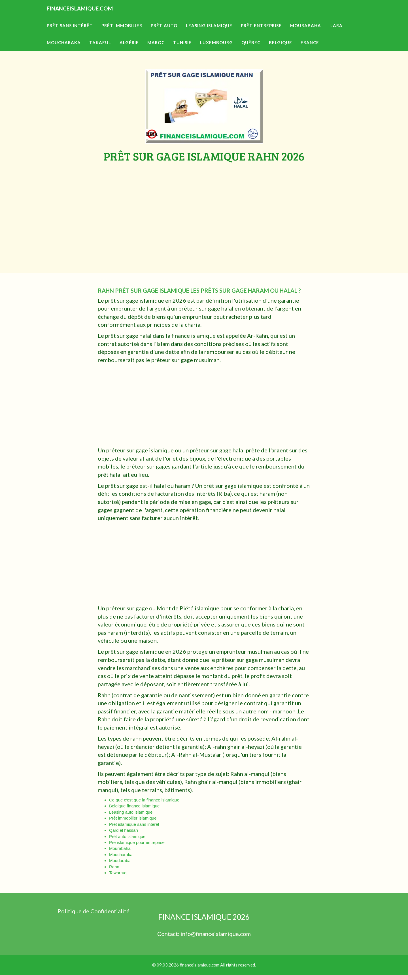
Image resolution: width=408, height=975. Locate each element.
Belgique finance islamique (134, 805)
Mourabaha (120, 848)
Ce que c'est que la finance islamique (144, 799)
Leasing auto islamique (130, 812)
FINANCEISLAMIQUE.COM (95, 17)
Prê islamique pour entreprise (137, 842)
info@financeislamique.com (215, 933)
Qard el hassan (123, 830)
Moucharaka (121, 854)
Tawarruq (118, 872)
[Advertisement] (204, 205)
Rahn (114, 866)
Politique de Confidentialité (93, 911)
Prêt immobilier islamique (133, 818)
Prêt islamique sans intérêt (134, 824)
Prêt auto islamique (127, 836)
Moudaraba (120, 860)
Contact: (168, 933)
